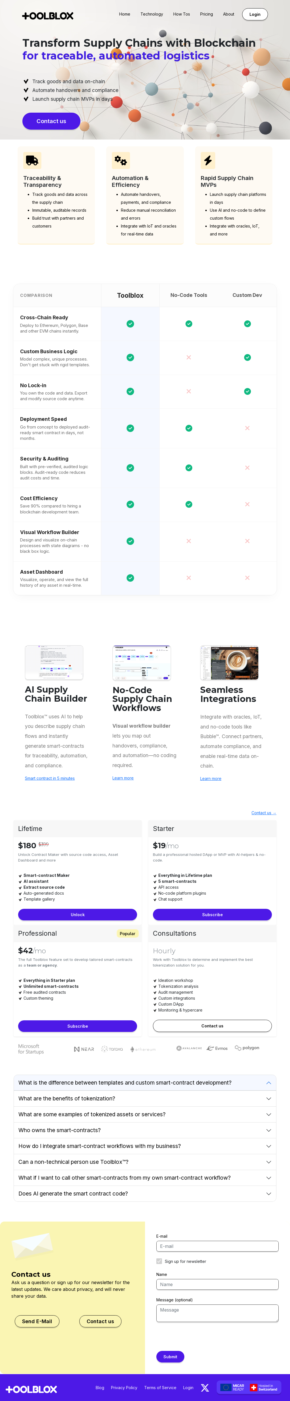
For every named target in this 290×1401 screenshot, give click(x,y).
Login (255, 14)
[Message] (217, 1313)
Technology (151, 14)
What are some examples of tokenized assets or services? (92, 1114)
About (228, 14)
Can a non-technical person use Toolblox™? (73, 1161)
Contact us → (263, 812)
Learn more (123, 778)
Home (124, 14)
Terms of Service (160, 1387)
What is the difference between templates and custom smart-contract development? (125, 1082)
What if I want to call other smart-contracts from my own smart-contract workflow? (124, 1177)
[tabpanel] (212, 881)
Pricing (206, 14)
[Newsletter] (159, 1261)
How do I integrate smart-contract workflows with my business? (99, 1146)
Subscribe (212, 914)
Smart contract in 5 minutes (50, 778)
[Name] (217, 1284)
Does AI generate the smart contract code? (73, 1193)
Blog (100, 1387)
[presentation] (199, 1340)
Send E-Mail (37, 1321)
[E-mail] (217, 1246)
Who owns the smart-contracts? (59, 1130)
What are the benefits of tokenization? (66, 1098)
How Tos (181, 14)
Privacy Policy (124, 1387)
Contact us (51, 121)
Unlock (78, 914)
